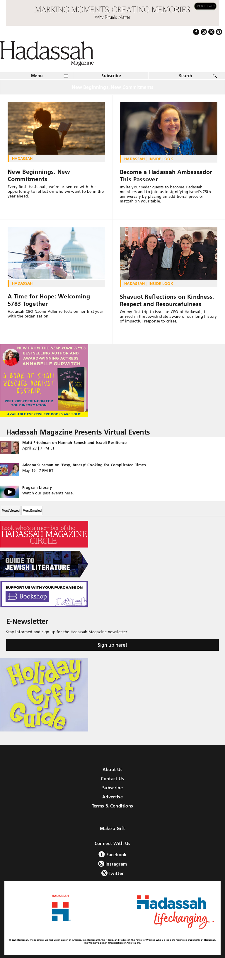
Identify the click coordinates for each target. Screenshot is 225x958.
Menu (37, 75)
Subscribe (111, 75)
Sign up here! (112, 645)
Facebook (112, 854)
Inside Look (161, 158)
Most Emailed (32, 510)
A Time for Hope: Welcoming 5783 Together (49, 300)
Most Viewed (10, 510)
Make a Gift (112, 828)
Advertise (112, 797)
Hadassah (22, 158)
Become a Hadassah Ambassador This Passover (166, 175)
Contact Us (112, 778)
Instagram (112, 864)
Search (185, 75)
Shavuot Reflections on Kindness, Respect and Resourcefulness (167, 300)
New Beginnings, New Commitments (39, 175)
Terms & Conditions (112, 806)
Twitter (112, 873)
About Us (113, 769)
